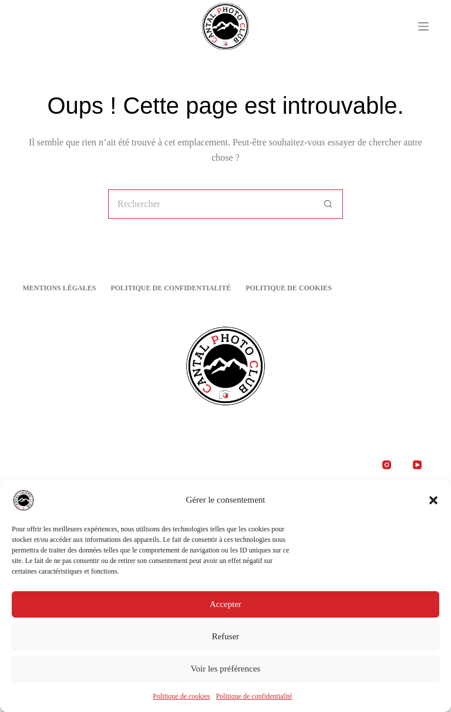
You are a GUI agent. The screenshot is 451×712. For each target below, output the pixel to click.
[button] (433, 502)
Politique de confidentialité (254, 698)
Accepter (225, 606)
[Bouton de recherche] (328, 204)
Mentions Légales (59, 288)
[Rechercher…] (211, 204)
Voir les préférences (226, 671)
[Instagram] (387, 464)
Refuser (226, 638)
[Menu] (423, 26)
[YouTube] (417, 464)
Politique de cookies (181, 698)
